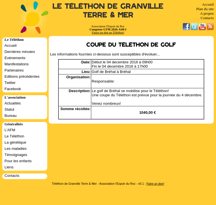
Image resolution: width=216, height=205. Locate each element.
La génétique (15, 142)
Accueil (208, 4)
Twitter (9, 83)
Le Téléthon (14, 136)
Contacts (207, 18)
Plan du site (205, 9)
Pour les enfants (18, 161)
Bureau (10, 115)
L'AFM (9, 130)
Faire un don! (155, 183)
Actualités (12, 103)
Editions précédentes (21, 76)
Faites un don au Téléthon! (108, 32)
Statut (9, 109)
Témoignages (15, 155)
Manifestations (16, 64)
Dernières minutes (19, 52)
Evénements (14, 58)
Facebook (12, 89)
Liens (9, 167)
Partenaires (14, 70)
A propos (207, 13)
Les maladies (15, 148)
